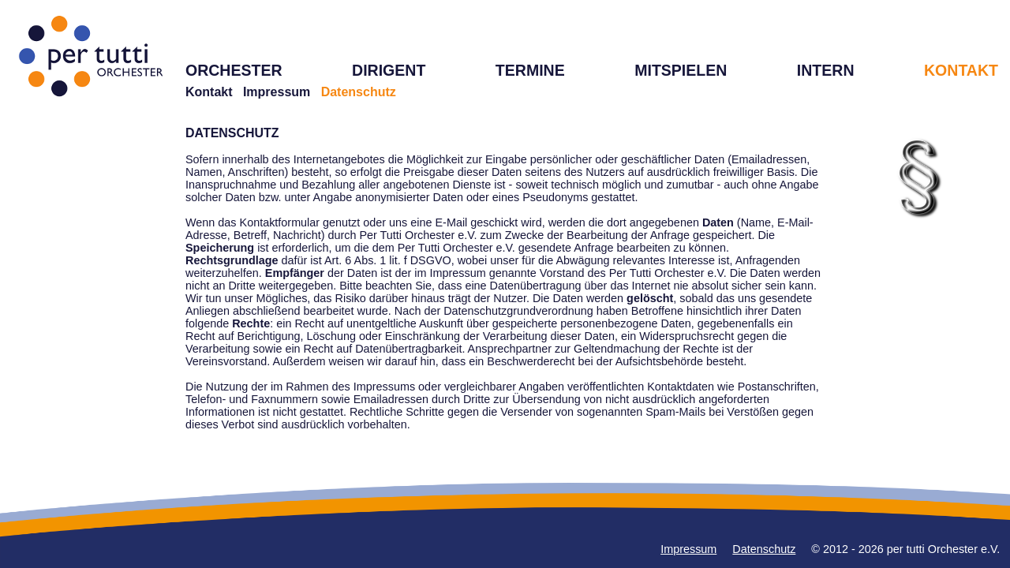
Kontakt (209, 92)
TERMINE (530, 70)
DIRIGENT (388, 70)
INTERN (826, 70)
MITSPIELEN (680, 70)
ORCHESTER (233, 70)
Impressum (276, 92)
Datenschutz (763, 549)
